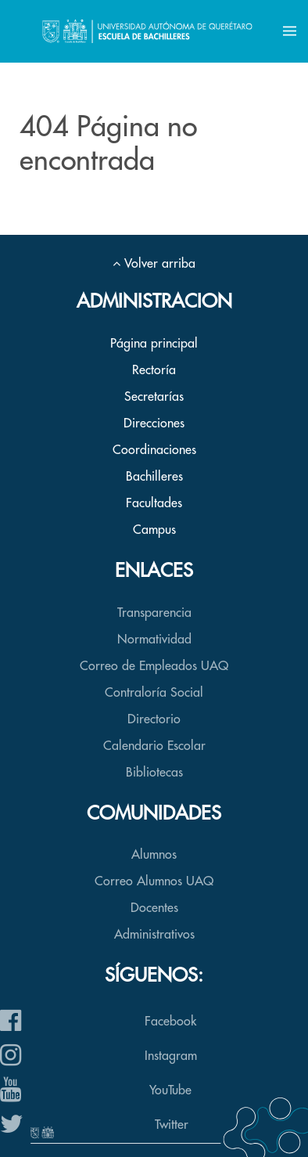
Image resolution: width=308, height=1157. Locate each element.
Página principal (154, 343)
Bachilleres (154, 476)
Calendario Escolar (154, 746)
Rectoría (154, 370)
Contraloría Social (154, 693)
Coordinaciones (154, 450)
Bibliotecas (154, 772)
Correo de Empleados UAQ (154, 666)
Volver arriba (154, 264)
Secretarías (154, 397)
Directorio (154, 719)
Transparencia (154, 613)
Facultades (154, 503)
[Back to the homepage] (147, 31)
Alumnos (154, 855)
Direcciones (154, 423)
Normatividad (154, 639)
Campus (154, 530)
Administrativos (154, 934)
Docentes (154, 908)
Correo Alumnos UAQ (154, 881)
